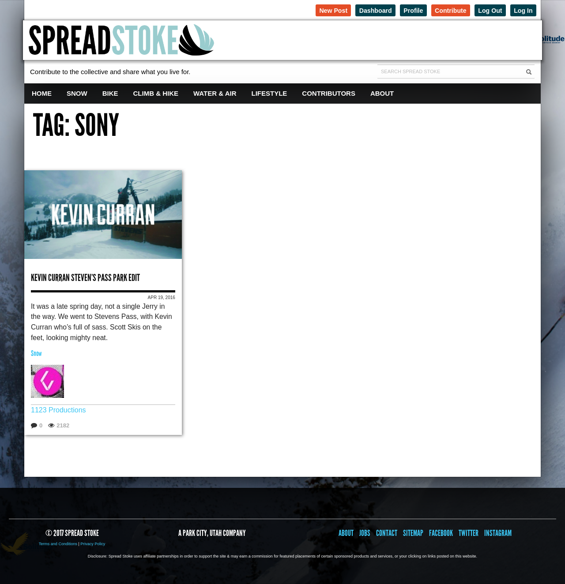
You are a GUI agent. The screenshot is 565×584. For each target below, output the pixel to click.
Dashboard (362, 10)
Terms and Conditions (58, 543)
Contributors (328, 93)
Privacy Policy (92, 543)
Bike (110, 93)
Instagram (498, 533)
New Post (317, 10)
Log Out (486, 10)
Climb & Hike (156, 93)
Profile (403, 10)
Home (42, 93)
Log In (522, 10)
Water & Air (215, 93)
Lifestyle (269, 93)
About (382, 93)
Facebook (441, 533)
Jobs (364, 533)
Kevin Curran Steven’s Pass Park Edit (85, 276)
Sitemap (413, 533)
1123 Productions (58, 409)
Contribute (443, 10)
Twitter (468, 533)
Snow (77, 93)
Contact (386, 533)
